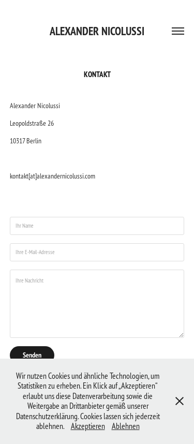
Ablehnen (126, 426)
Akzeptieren (88, 426)
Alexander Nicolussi (97, 31)
